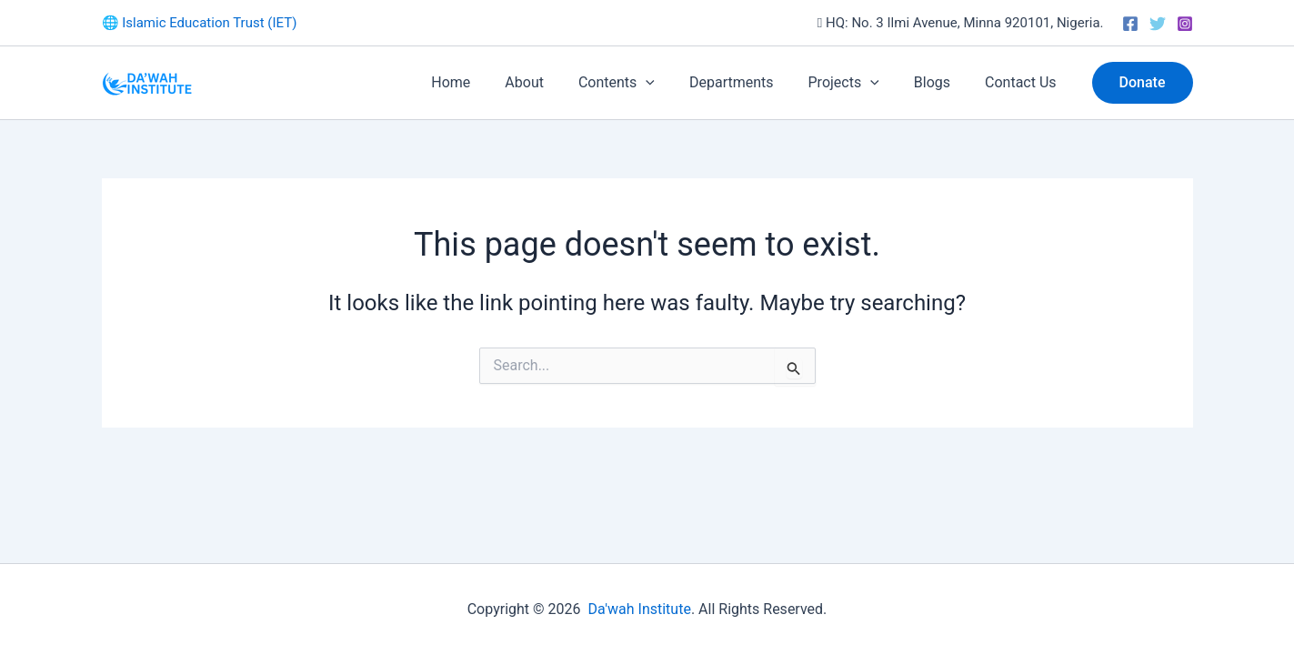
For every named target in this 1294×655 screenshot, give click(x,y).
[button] (670, 82)
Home (486, 82)
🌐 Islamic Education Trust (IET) (199, 23)
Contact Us (1023, 82)
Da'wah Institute (638, 609)
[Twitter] (1157, 23)
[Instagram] (1185, 23)
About (554, 82)
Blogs (940, 82)
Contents (641, 82)
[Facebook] (1130, 23)
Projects (857, 82)
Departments (750, 82)
